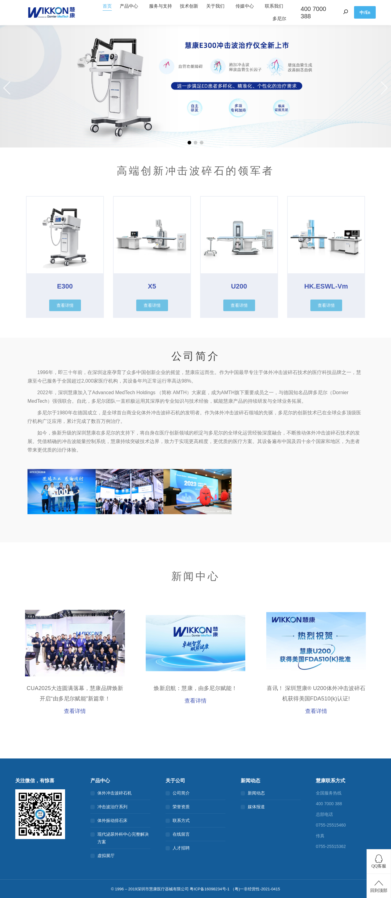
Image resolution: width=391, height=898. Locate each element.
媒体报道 (256, 806)
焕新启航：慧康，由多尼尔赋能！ (195, 688)
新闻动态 (256, 793)
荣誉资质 (181, 806)
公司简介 (181, 793)
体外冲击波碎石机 (114, 793)
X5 (152, 286)
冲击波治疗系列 (112, 806)
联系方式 (181, 820)
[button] (7, 88)
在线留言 (181, 834)
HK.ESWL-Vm (326, 286)
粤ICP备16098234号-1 (209, 889)
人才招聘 (181, 847)
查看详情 (75, 711)
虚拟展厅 (106, 855)
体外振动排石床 (112, 820)
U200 (239, 286)
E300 (65, 286)
